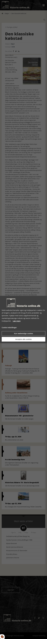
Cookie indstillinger (9, 328)
